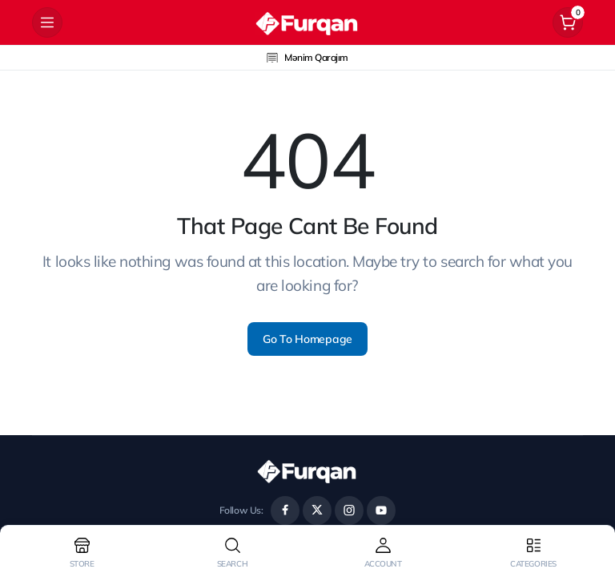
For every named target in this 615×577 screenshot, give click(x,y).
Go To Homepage (307, 339)
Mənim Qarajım (307, 57)
